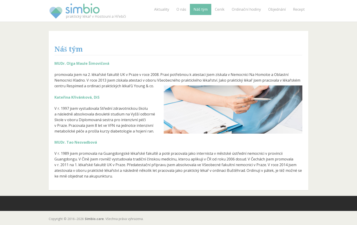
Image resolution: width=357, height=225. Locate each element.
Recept (299, 9)
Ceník (219, 9)
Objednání (277, 9)
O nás (181, 9)
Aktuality (161, 9)
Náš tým (201, 9)
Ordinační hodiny (246, 9)
